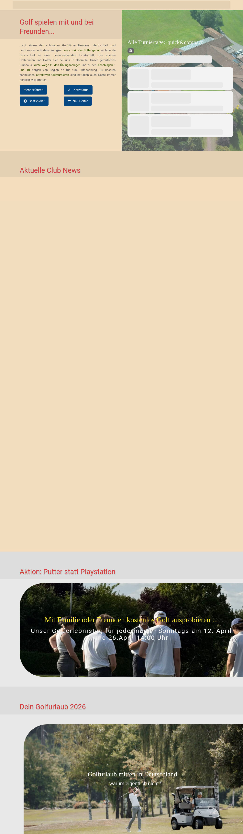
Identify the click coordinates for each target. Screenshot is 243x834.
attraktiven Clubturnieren (52, 75)
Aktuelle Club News (50, 170)
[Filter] (130, 50)
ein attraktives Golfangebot (82, 50)
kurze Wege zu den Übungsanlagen (57, 65)
